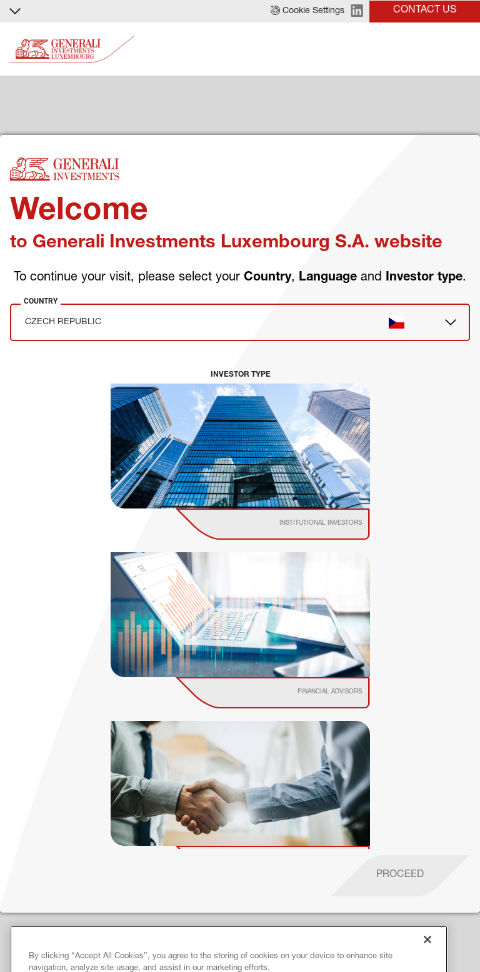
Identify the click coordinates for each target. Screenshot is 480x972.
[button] (307, 11)
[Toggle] (463, 49)
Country (41, 301)
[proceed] (400, 875)
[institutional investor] (290, 524)
